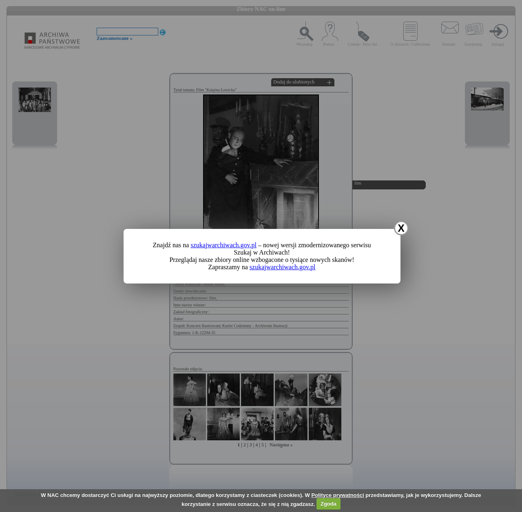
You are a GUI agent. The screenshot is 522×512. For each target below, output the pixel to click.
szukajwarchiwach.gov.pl (223, 245)
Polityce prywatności (337, 495)
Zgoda (328, 504)
